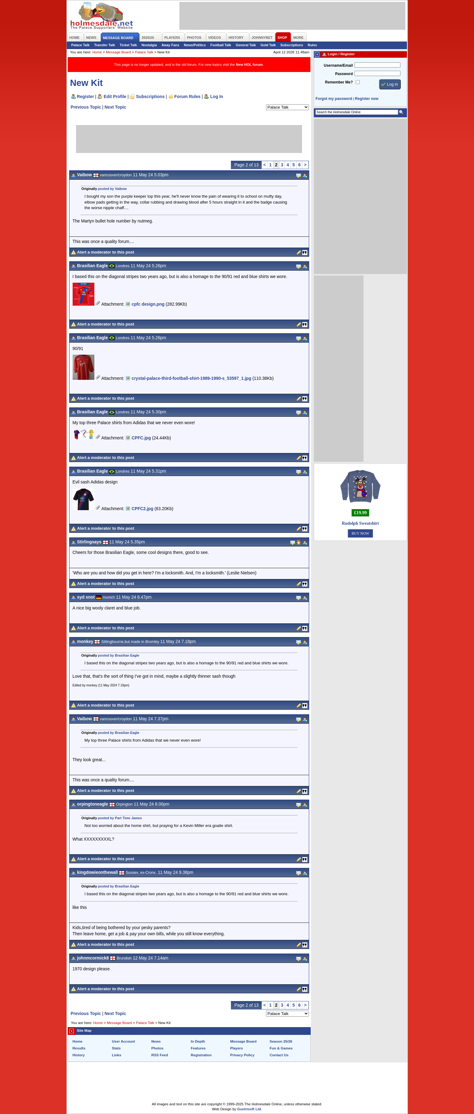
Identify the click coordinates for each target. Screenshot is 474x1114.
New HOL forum (249, 64)
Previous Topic (86, 107)
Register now (366, 99)
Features (198, 1048)
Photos (157, 1048)
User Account (123, 1041)
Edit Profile (115, 96)
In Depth (198, 1041)
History (79, 1055)
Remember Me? (339, 82)
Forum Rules (187, 96)
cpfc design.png (148, 304)
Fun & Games (281, 1048)
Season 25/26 (281, 1041)
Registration (201, 1055)
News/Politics (195, 45)
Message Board (118, 52)
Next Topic (115, 107)
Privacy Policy (242, 1055)
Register (85, 96)
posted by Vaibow (112, 189)
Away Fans (170, 45)
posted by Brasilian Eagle (118, 655)
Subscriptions (291, 45)
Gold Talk (268, 45)
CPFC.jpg (141, 437)
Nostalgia (149, 45)
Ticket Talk (128, 45)
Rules (312, 45)
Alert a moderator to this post (105, 252)
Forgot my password (334, 99)
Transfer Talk (104, 45)
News (156, 1041)
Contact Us (279, 1055)
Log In (216, 96)
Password (344, 74)
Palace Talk (80, 45)
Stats (116, 1048)
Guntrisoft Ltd (249, 1109)
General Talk (246, 45)
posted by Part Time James (120, 818)
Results (79, 1048)
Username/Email (338, 65)
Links (116, 1055)
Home (97, 52)
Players (236, 1048)
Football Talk (220, 45)
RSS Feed (159, 1055)
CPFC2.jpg (142, 508)
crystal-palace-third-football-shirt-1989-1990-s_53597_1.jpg (191, 378)
